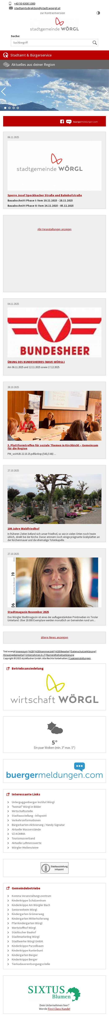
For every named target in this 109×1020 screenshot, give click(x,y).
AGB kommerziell (44, 651)
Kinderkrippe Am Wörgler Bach (31, 905)
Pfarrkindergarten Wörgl (27, 923)
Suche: (15, 36)
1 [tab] (5, 108)
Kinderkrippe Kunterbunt (27, 950)
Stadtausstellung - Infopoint (29, 816)
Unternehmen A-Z (35, 654)
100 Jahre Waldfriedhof (23, 528)
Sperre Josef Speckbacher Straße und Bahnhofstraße (45, 195)
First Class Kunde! (59, 1009)
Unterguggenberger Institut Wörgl (33, 802)
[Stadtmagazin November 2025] (54, 582)
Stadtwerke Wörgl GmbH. (27, 941)
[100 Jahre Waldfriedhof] (54, 499)
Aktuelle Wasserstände (26, 829)
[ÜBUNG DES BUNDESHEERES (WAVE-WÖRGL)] (54, 332)
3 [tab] (14, 108)
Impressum (22, 651)
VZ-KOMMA (18, 834)
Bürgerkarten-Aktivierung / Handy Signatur (38, 825)
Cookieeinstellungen (80, 658)
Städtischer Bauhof (24, 932)
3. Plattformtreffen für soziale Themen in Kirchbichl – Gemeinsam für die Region (53, 446)
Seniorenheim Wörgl (24, 909)
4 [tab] (18, 108)
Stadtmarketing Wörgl (25, 937)
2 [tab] (9, 108)
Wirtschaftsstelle (22, 811)
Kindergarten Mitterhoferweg (30, 918)
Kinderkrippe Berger (25, 959)
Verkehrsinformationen (26, 820)
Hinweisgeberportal (13, 654)
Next (105, 91)
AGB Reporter (62, 651)
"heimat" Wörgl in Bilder (26, 807)
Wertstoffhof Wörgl (24, 928)
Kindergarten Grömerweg (28, 914)
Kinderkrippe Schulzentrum (29, 900)
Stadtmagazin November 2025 (28, 612)
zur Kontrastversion (52, 13)
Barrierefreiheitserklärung (60, 654)
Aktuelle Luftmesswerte (27, 843)
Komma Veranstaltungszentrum (31, 896)
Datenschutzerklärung (83, 651)
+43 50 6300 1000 (24, 3)
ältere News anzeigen (54, 637)
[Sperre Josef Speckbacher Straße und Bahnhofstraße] (54, 166)
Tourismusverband (23, 838)
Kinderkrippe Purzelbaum (28, 946)
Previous (3, 91)
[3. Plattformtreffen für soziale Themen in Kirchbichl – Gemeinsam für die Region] (54, 416)
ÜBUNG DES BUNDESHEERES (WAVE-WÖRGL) (36, 362)
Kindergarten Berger (25, 955)
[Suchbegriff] (54, 42)
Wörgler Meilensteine (25, 847)
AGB (31, 651)
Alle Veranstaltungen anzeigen (54, 229)
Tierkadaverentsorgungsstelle (31, 964)
